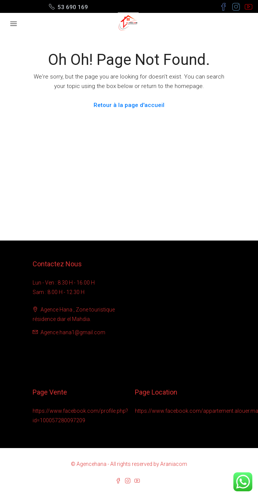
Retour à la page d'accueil (129, 105)
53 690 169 (73, 7)
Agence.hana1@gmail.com (73, 332)
